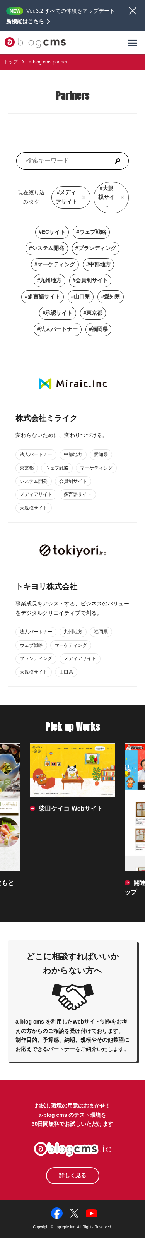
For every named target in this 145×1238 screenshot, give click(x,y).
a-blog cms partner (48, 62)
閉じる (132, 11)
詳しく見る (72, 1175)
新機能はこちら (25, 21)
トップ (11, 62)
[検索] (117, 161)
